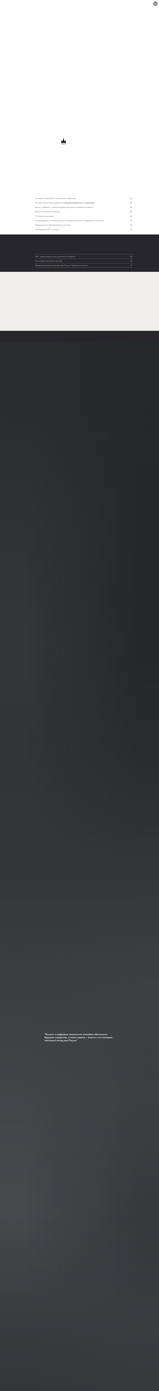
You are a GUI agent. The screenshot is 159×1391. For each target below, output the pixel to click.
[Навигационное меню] (155, 3)
